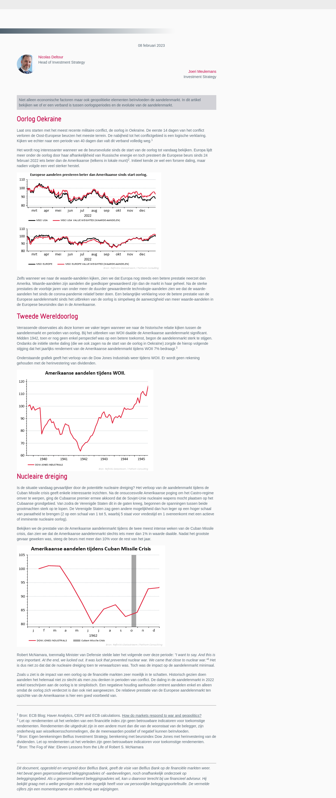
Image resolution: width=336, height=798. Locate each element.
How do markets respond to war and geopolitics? (162, 715)
